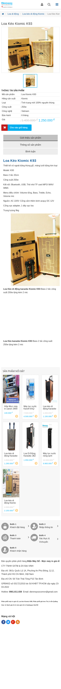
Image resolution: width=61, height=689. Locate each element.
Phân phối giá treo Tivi (41, 601)
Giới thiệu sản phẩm (30, 137)
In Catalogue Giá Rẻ (31, 605)
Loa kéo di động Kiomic (33, 14)
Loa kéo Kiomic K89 (25, 601)
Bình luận (30, 151)
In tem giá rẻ (19, 605)
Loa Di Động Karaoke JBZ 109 (30, 454)
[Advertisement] (30, 657)
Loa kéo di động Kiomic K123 (10, 501)
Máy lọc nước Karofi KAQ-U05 (30, 407)
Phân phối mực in (7, 601)
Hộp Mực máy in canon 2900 (11, 407)
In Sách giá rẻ (9, 605)
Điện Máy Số (33, 561)
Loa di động (13, 14)
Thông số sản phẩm (30, 144)
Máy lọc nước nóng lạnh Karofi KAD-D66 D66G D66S (49, 454)
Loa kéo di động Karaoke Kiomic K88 (49, 407)
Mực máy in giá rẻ (51, 561)
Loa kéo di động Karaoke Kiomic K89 (10, 454)
